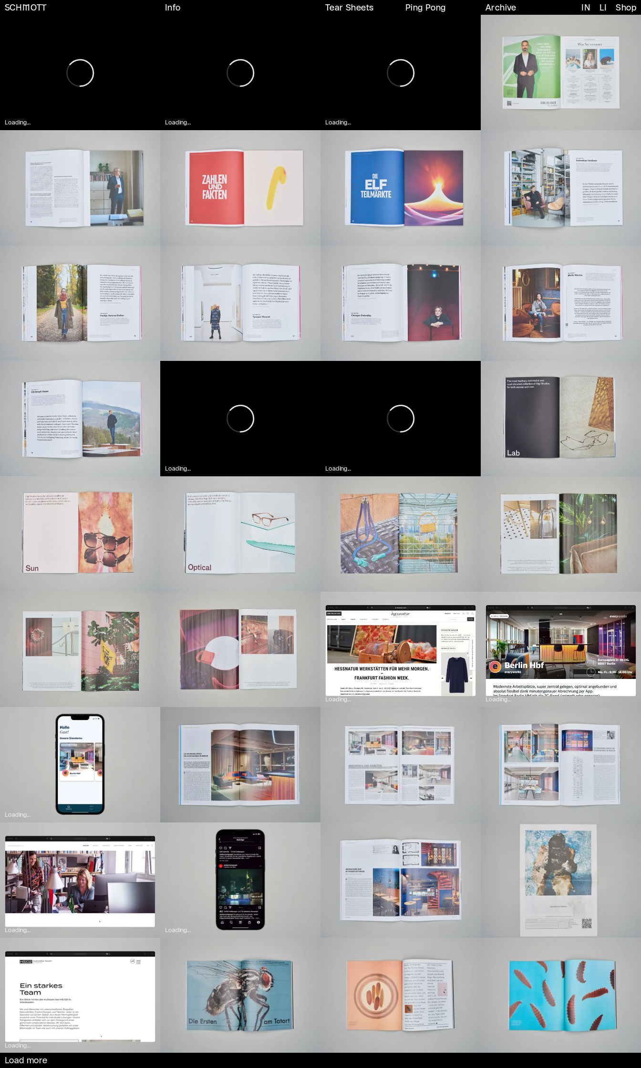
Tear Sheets (349, 8)
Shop (626, 8)
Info (173, 8)
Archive (501, 8)
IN (585, 8)
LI (603, 8)
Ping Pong (425, 8)
